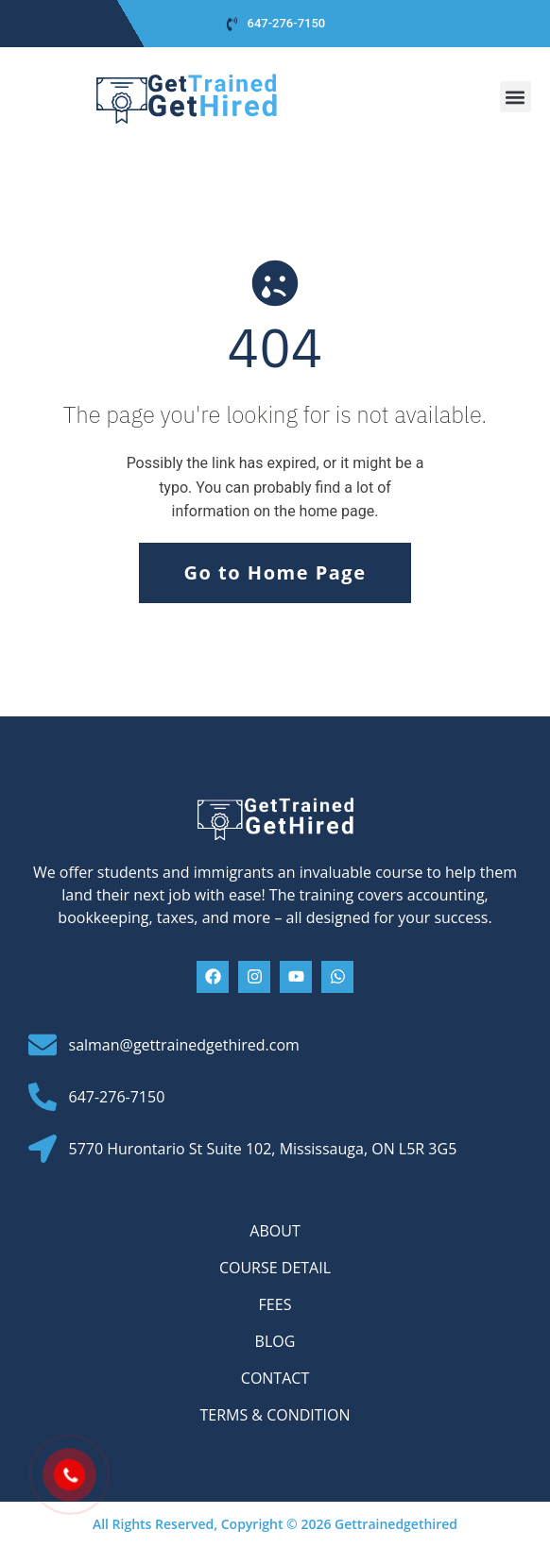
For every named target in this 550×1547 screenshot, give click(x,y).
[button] (515, 96)
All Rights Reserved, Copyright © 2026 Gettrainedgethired (275, 1524)
